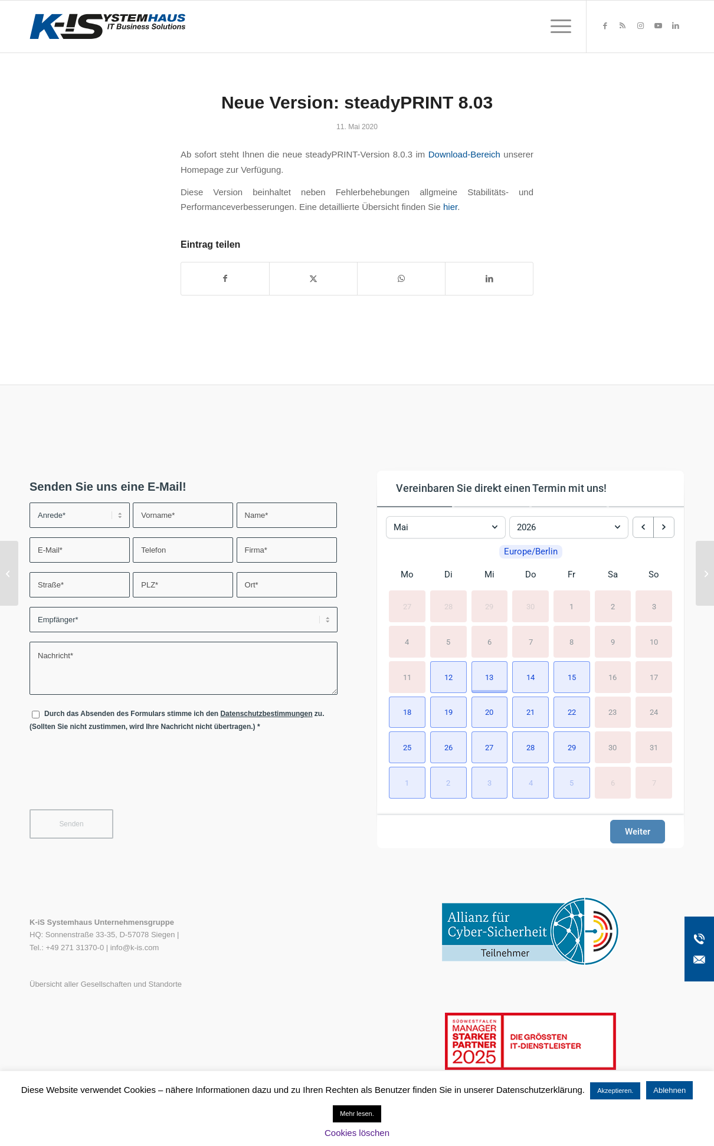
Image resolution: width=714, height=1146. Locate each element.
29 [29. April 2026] (489, 606)
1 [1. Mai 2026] (571, 606)
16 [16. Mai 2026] (612, 677)
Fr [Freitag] (571, 574)
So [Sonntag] (654, 574)
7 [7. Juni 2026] (654, 783)
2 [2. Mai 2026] (613, 606)
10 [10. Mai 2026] (654, 641)
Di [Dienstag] (448, 574)
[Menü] (557, 26)
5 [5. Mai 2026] (448, 641)
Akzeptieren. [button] (615, 1090)
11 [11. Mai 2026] (407, 677)
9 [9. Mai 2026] (613, 641)
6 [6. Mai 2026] (489, 641)
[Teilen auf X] (313, 278)
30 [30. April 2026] (530, 606)
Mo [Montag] (407, 574)
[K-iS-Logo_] (107, 26)
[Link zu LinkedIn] (675, 26)
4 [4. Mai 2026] (407, 641)
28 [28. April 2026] (448, 606)
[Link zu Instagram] (640, 26)
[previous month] (643, 527)
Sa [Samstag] (613, 574)
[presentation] (119, 778)
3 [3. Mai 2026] (654, 606)
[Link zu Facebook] (605, 26)
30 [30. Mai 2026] (612, 747)
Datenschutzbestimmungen (266, 714)
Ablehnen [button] (669, 1090)
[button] (448, 677)
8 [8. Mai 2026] (571, 641)
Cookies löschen (357, 1133)
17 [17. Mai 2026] (654, 677)
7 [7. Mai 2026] (531, 641)
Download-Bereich (464, 154)
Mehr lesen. (357, 1113)
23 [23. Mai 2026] (612, 712)
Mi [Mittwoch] (489, 574)
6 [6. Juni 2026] (613, 783)
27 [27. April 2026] (407, 606)
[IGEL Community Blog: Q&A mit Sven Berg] (9, 573)
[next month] (663, 527)
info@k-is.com (134, 947)
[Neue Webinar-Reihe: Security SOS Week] (705, 573)
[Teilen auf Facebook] (225, 278)
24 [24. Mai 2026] (654, 712)
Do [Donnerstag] (530, 574)
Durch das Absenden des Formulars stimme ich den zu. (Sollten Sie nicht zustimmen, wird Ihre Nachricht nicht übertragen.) (177, 720)
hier (450, 207)
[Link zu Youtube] (658, 26)
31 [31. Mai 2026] (654, 747)
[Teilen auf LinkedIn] (489, 278)
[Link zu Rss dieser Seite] (622, 26)
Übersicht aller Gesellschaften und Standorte (106, 984)
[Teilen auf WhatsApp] (401, 278)
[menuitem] (557, 26)
